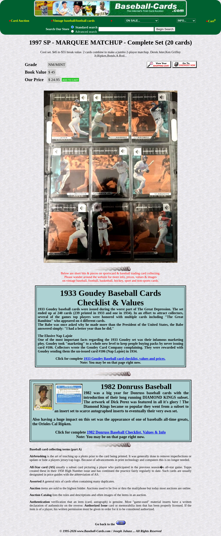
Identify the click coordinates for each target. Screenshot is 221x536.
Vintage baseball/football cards (74, 20)
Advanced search (84, 31)
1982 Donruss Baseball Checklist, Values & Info (126, 432)
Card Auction (20, 20)
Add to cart (70, 80)
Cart (212, 21)
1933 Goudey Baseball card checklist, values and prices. (124, 358)
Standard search (84, 27)
